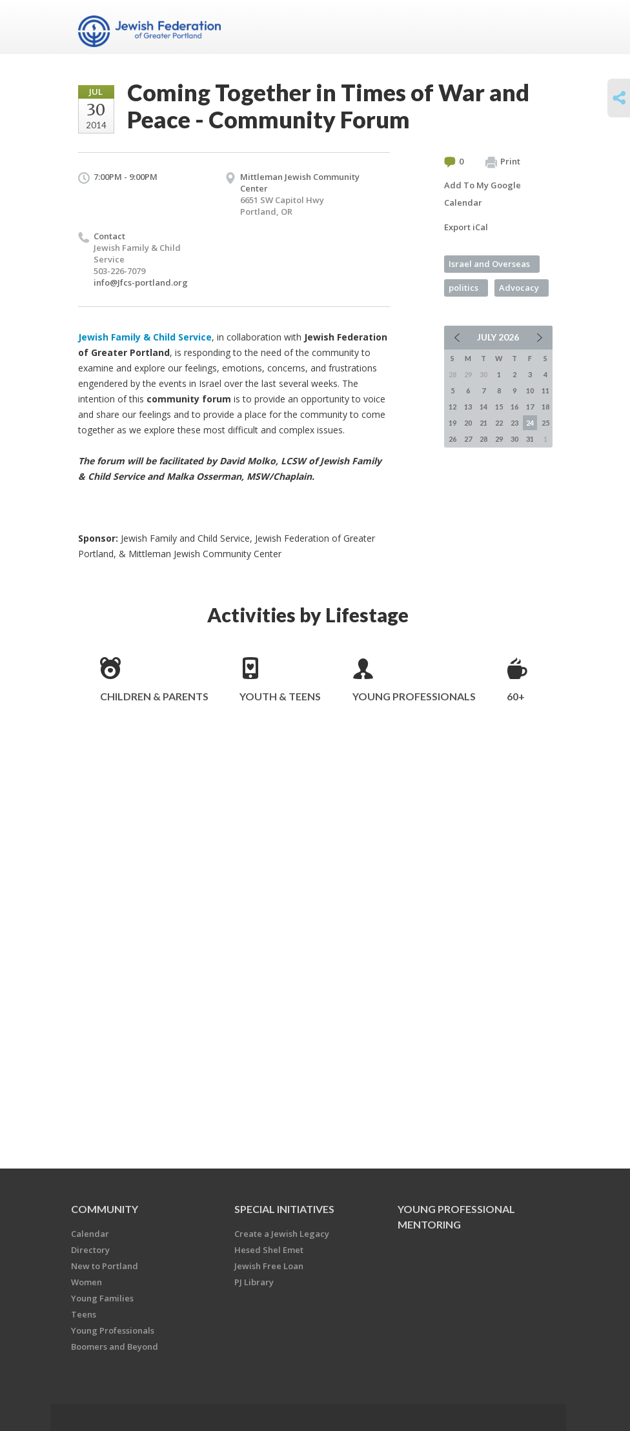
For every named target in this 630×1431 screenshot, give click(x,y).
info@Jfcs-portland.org (141, 282)
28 (483, 439)
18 (545, 406)
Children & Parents (154, 696)
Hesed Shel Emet (268, 1250)
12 (452, 406)
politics (463, 287)
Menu (538, 27)
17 (530, 406)
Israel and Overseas (489, 264)
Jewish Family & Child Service (145, 337)
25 (545, 423)
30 (514, 439)
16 (514, 406)
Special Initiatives (284, 1209)
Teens (83, 1314)
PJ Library (254, 1282)
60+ (516, 696)
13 (468, 406)
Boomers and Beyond (114, 1346)
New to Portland (104, 1266)
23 (514, 423)
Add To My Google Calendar (482, 193)
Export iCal (466, 227)
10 (530, 390)
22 (499, 423)
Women (86, 1282)
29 (499, 439)
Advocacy (519, 287)
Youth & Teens (280, 696)
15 (499, 406)
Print (502, 161)
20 (468, 423)
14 (483, 406)
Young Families (102, 1298)
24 (530, 423)
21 (483, 423)
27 (468, 439)
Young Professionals (414, 696)
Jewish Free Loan (268, 1266)
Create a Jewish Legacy (281, 1233)
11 (545, 390)
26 (452, 439)
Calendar (90, 1233)
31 (530, 439)
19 (452, 423)
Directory (90, 1250)
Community (104, 1209)
